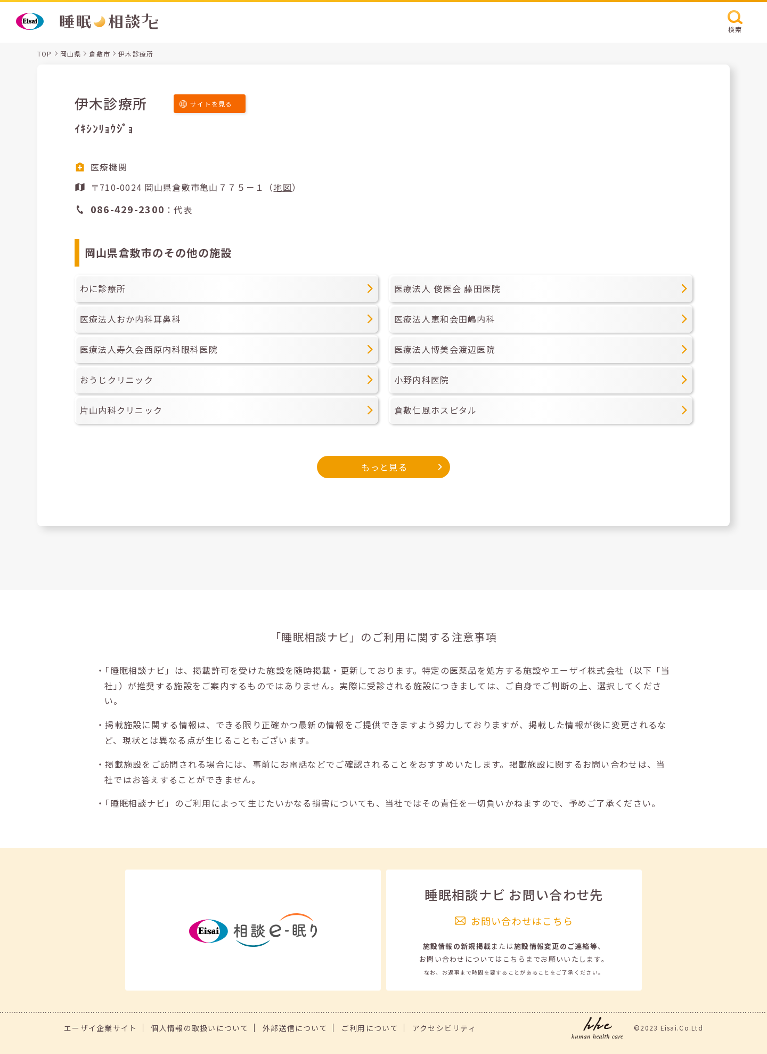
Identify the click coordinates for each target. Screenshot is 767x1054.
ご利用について (369, 1028)
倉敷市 (99, 53)
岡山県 (70, 53)
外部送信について (295, 1028)
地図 (282, 187)
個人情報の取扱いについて (199, 1028)
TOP (44, 53)
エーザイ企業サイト (100, 1028)
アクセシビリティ (444, 1028)
